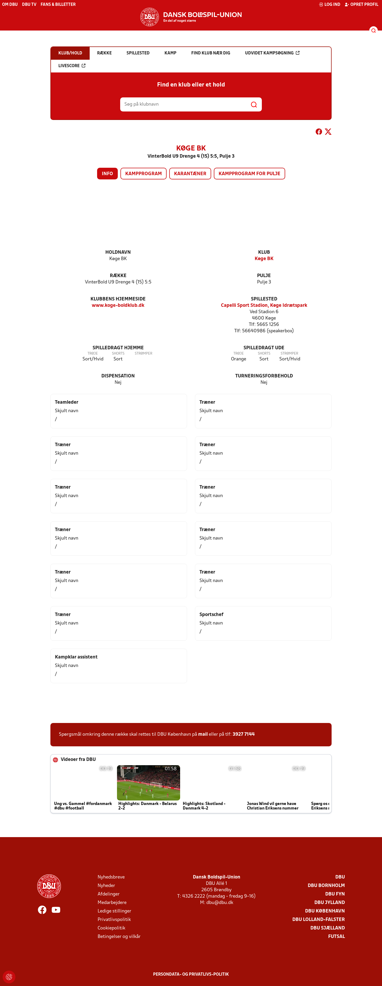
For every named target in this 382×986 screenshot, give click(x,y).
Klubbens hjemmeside (118, 299)
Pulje (264, 276)
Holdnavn (118, 252)
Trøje (93, 353)
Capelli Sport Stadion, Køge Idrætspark (264, 305)
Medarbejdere (112, 903)
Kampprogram (143, 174)
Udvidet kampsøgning (272, 53)
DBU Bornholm (326, 886)
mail (203, 734)
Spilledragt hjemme (118, 348)
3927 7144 (244, 734)
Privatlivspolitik (114, 920)
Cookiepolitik (111, 928)
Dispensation (118, 376)
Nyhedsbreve (111, 877)
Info (107, 174)
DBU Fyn (335, 894)
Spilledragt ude (264, 348)
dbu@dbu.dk (219, 903)
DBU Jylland (329, 903)
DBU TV (29, 5)
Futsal (336, 937)
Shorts (118, 353)
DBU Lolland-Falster (318, 920)
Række (118, 276)
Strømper (143, 353)
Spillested (264, 299)
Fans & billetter (58, 5)
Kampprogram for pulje (249, 174)
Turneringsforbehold (264, 376)
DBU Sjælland (327, 928)
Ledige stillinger (114, 911)
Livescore (71, 66)
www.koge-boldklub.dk (118, 305)
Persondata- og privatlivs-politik (191, 974)
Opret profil (361, 4)
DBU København (325, 911)
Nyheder (106, 886)
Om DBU (10, 5)
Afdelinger (109, 894)
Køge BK (264, 259)
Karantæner (190, 174)
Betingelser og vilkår (119, 937)
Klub (264, 252)
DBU (340, 877)
